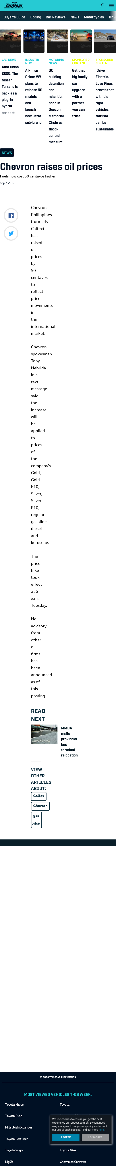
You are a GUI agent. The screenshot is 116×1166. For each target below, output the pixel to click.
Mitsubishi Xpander (18, 1127)
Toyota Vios (68, 1150)
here (101, 1129)
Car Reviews (55, 17)
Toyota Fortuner (16, 1139)
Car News (9, 60)
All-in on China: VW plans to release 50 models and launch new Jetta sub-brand (33, 96)
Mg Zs (9, 1162)
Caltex (38, 796)
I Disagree (95, 1137)
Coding (35, 17)
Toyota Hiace (14, 1105)
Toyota (65, 1105)
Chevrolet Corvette (73, 1162)
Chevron (40, 806)
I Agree (66, 1137)
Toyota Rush (13, 1116)
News (7, 152)
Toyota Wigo (14, 1150)
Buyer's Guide (14, 17)
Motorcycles (94, 17)
